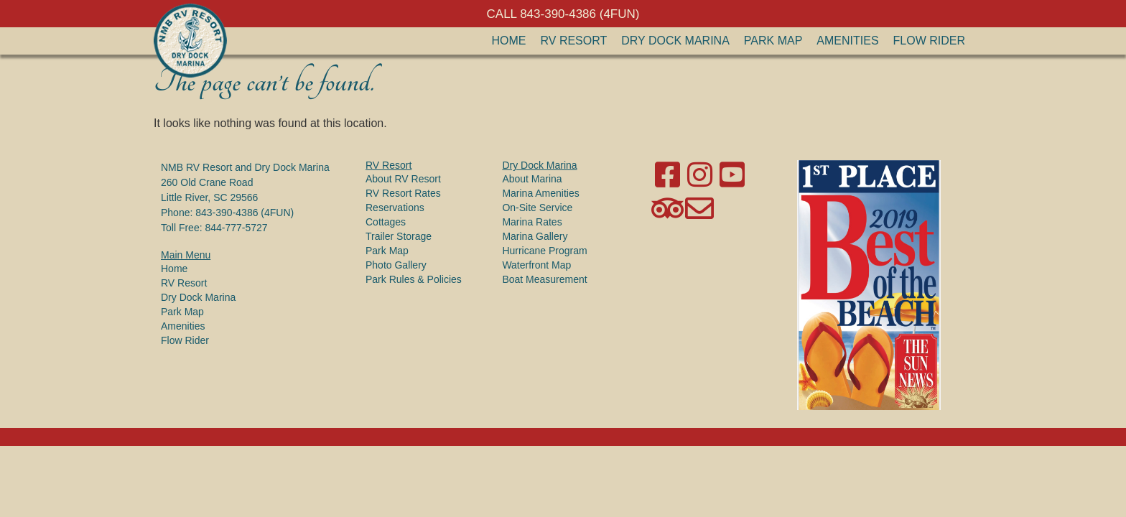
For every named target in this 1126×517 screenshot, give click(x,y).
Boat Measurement (544, 279)
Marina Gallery (534, 236)
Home (509, 40)
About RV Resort (403, 179)
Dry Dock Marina (675, 40)
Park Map (773, 40)
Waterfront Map (536, 265)
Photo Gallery (396, 265)
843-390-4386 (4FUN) (244, 212)
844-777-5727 (236, 227)
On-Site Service (537, 207)
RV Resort (574, 40)
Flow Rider (929, 40)
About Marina (532, 179)
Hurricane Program (544, 250)
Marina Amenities (540, 193)
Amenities (847, 40)
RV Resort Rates (403, 193)
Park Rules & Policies (414, 279)
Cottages (386, 222)
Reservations (395, 207)
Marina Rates (532, 222)
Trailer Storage (399, 236)
